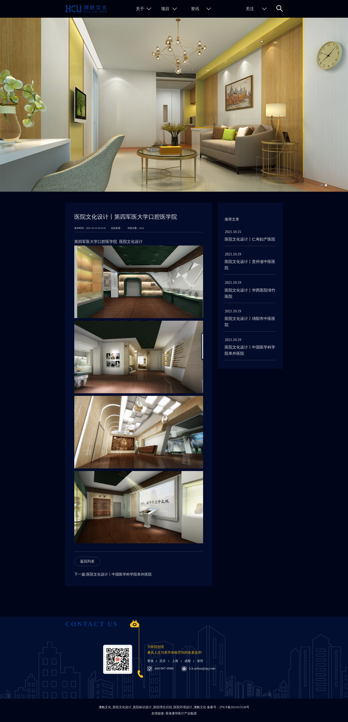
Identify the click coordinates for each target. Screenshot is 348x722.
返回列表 (87, 561)
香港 (150, 661)
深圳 (200, 661)
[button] (322, 185)
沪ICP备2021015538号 (234, 707)
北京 (162, 661)
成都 (187, 661)
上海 (175, 661)
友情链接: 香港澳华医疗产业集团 (174, 713)
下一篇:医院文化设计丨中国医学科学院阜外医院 (113, 574)
